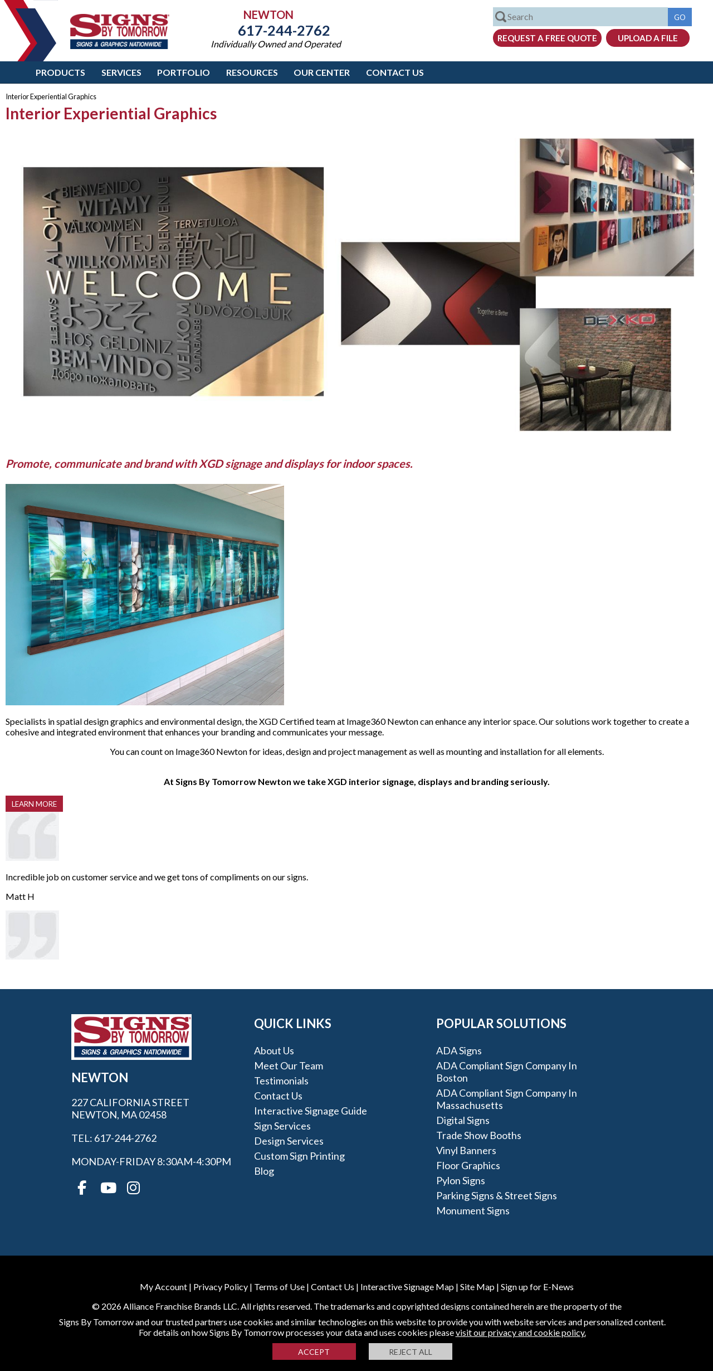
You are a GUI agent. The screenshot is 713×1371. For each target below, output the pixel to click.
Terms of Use (279, 1286)
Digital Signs (463, 1120)
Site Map (477, 1286)
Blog (264, 1171)
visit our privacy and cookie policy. (521, 1332)
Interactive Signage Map (407, 1286)
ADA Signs (459, 1050)
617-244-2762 (275, 30)
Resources (252, 72)
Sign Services (282, 1126)
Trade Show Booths (478, 1135)
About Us (274, 1050)
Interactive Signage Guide (310, 1110)
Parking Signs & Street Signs (496, 1195)
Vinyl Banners (466, 1150)
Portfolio (183, 72)
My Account (163, 1286)
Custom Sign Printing (299, 1156)
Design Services (289, 1141)
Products (60, 72)
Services (121, 72)
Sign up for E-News (537, 1286)
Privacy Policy (220, 1286)
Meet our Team (288, 1065)
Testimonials (281, 1080)
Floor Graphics (468, 1165)
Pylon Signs (460, 1180)
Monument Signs (473, 1210)
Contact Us (395, 72)
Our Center (322, 72)
